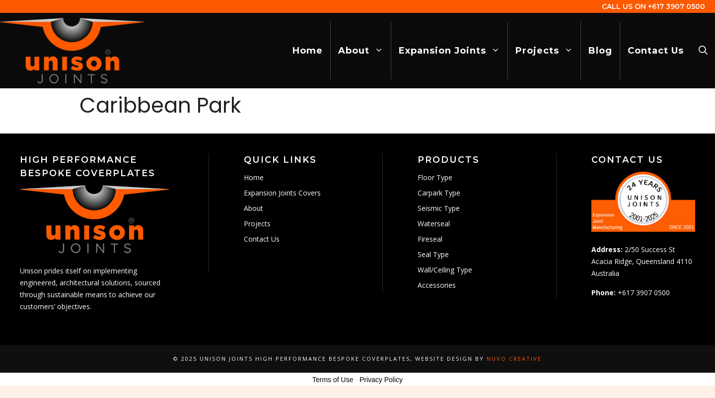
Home (307, 50)
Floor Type (435, 177)
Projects (547, 50)
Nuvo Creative (514, 358)
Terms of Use (332, 380)
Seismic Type (439, 208)
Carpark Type (439, 193)
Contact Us (656, 50)
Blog (600, 50)
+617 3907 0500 (676, 6)
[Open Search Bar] (703, 50)
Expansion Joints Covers (282, 193)
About (364, 50)
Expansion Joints (453, 50)
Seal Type (433, 254)
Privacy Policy (381, 380)
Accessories (437, 285)
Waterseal (434, 223)
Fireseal (430, 239)
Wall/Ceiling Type (445, 269)
